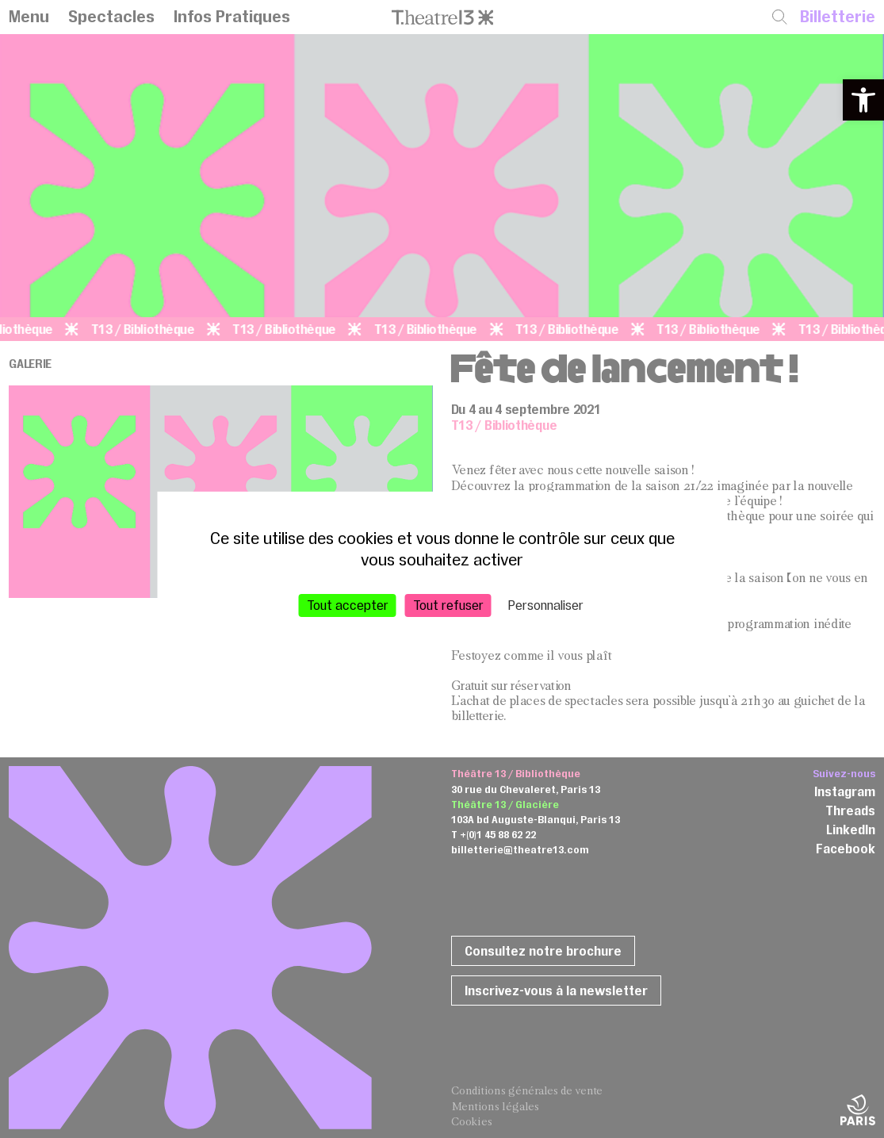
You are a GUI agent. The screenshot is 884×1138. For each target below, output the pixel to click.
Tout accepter (347, 604)
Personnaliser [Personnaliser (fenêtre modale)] (546, 604)
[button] (863, 100)
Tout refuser (448, 604)
